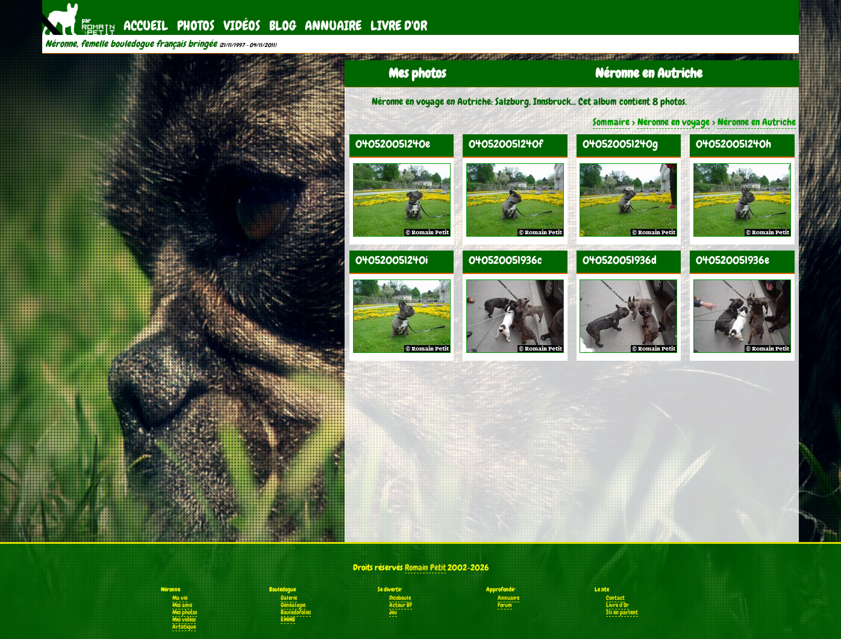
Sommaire (611, 122)
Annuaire (333, 25)
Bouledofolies (296, 612)
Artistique (184, 627)
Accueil (145, 25)
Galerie (289, 598)
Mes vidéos (184, 619)
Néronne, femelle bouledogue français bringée (131, 44)
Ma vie (179, 598)
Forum (505, 605)
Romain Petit (425, 567)
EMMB (288, 619)
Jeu (393, 612)
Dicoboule (400, 598)
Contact (615, 598)
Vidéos (242, 25)
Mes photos (184, 612)
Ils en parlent (622, 612)
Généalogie (293, 605)
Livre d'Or (398, 25)
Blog (282, 25)
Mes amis (182, 605)
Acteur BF (400, 605)
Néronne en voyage (673, 122)
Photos (195, 25)
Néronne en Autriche (757, 122)
